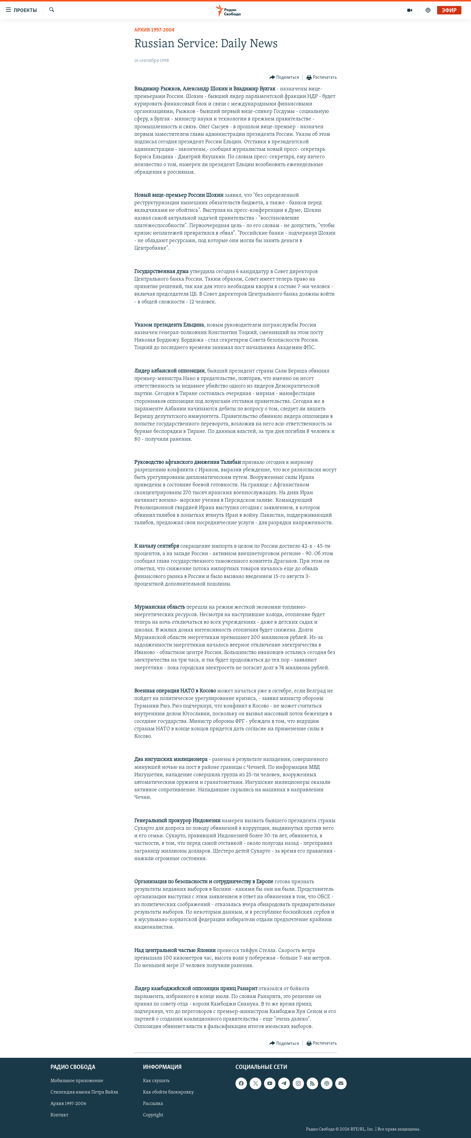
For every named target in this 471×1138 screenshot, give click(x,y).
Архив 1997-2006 (68, 1103)
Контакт (59, 1115)
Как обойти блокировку (168, 1092)
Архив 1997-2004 (154, 30)
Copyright (153, 1115)
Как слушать (156, 1081)
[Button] (284, 78)
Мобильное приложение (76, 1081)
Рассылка (153, 1103)
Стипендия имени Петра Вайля (84, 1092)
